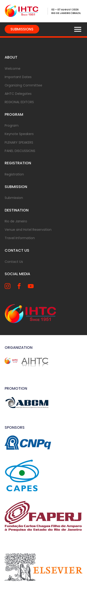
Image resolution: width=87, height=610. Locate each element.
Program (12, 125)
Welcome (12, 68)
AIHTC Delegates (18, 93)
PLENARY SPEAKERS (19, 142)
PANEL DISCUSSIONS (20, 150)
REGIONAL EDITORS (19, 102)
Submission (14, 197)
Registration (14, 174)
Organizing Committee (23, 85)
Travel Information (20, 238)
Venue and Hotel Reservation (28, 229)
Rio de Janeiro (16, 221)
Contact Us (14, 261)
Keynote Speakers (19, 134)
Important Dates (18, 77)
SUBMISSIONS (21, 29)
